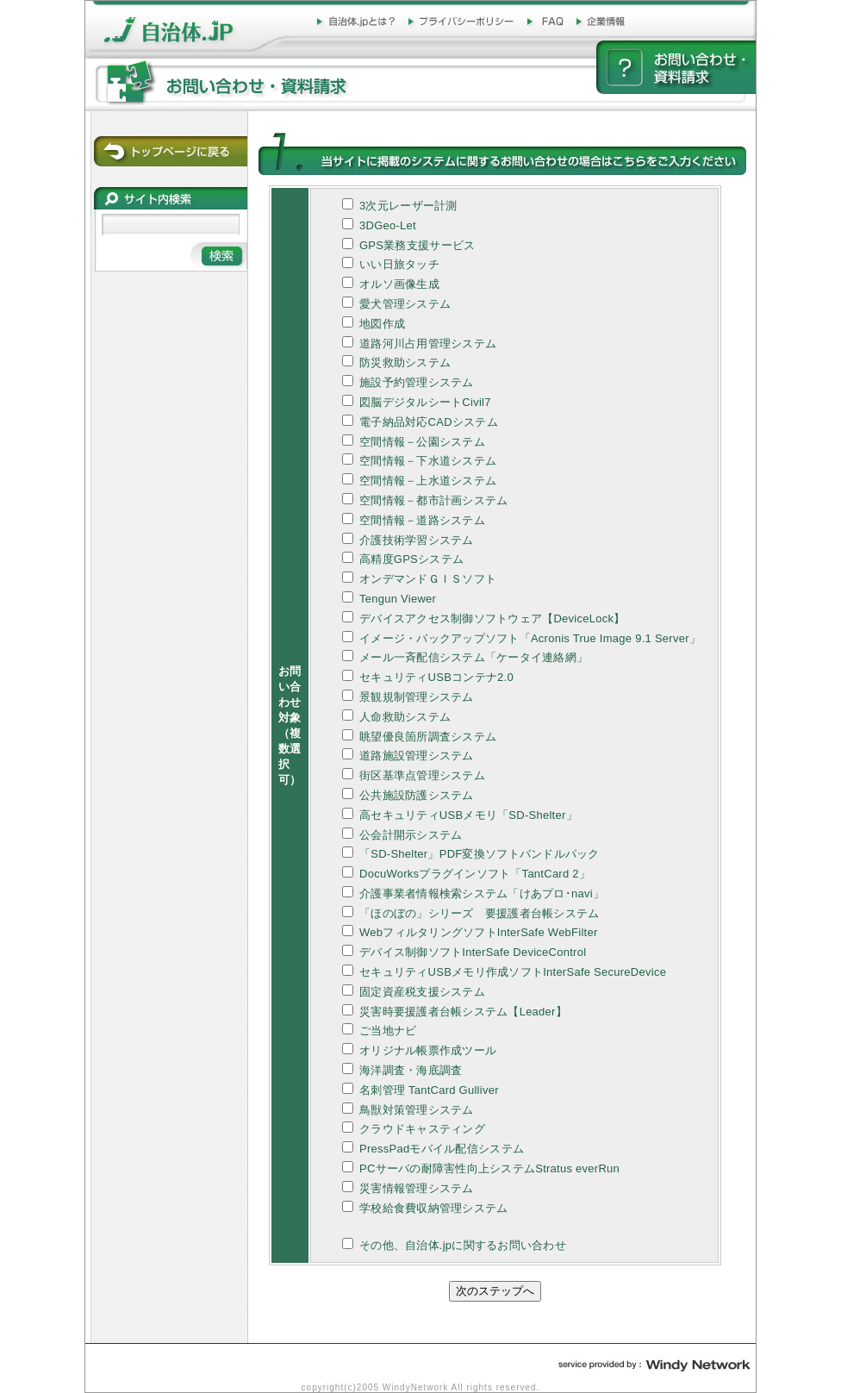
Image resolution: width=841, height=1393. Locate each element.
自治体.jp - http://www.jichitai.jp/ (184, 16)
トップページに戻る (170, 151)
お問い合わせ (676, 67)
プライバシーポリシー (462, 22)
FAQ (546, 22)
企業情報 (604, 22)
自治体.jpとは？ (358, 22)
